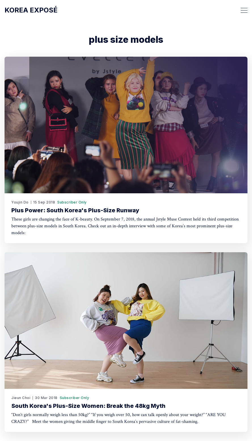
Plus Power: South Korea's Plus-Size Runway (75, 210)
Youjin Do (20, 202)
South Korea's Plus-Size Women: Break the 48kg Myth (88, 405)
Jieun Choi (20, 398)
